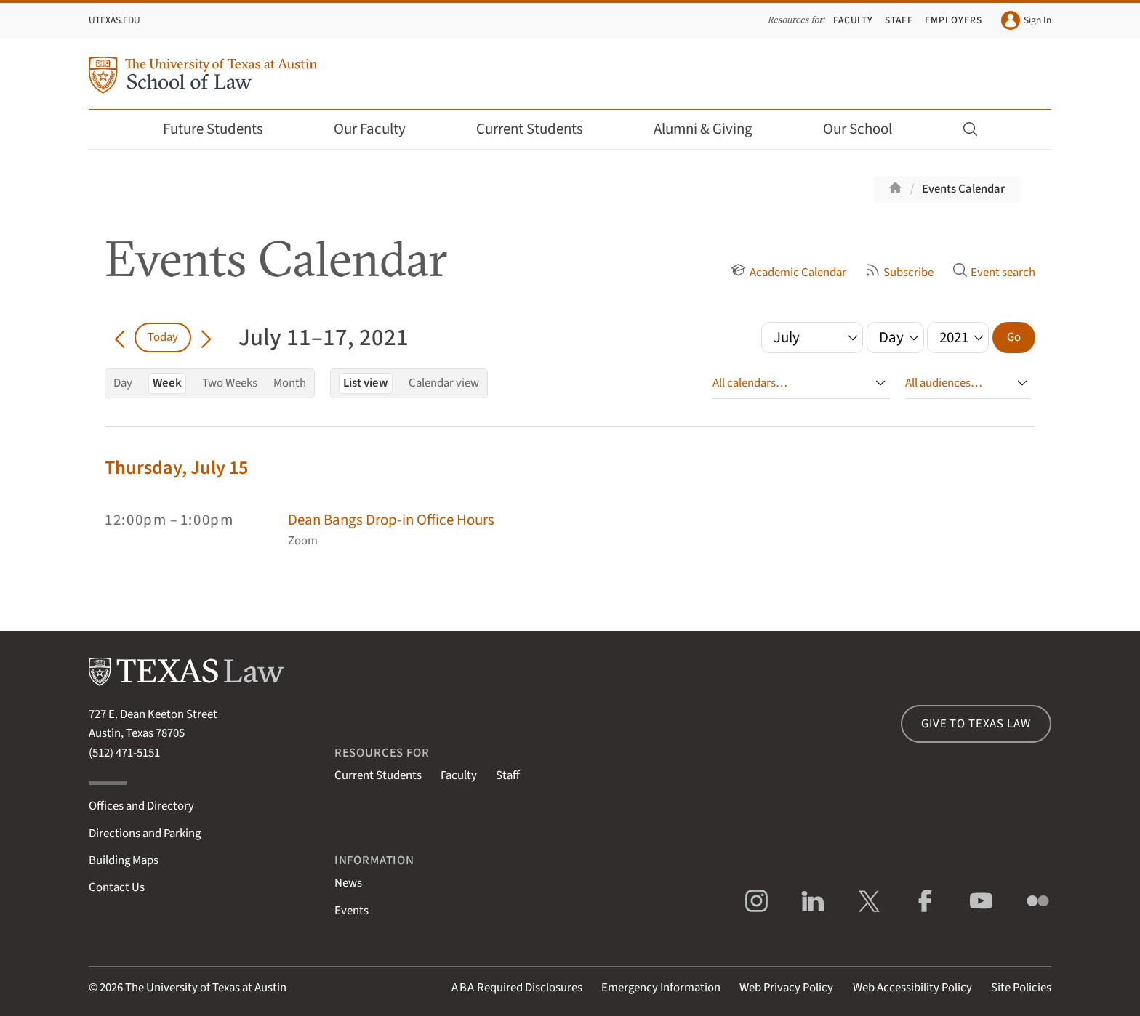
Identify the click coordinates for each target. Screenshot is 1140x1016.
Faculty (853, 20)
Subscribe (899, 272)
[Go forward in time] (206, 337)
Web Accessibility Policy (912, 987)
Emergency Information (660, 987)
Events (351, 910)
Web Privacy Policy (786, 987)
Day (122, 383)
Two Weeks (229, 383)
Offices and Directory (141, 806)
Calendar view (444, 383)
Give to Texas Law (975, 724)
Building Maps (123, 860)
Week (167, 383)
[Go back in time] (120, 337)
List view (365, 383)
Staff (899, 20)
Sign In (1026, 20)
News (348, 883)
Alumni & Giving (713, 129)
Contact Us (117, 887)
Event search (993, 272)
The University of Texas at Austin (205, 987)
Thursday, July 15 (176, 467)
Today (163, 337)
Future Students (223, 129)
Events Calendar (963, 189)
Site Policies (1021, 987)
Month (289, 383)
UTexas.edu (114, 20)
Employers (953, 20)
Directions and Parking (145, 833)
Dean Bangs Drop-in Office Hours (391, 520)
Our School (867, 129)
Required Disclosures (516, 987)
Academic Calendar (788, 272)
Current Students (539, 129)
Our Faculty (379, 129)
